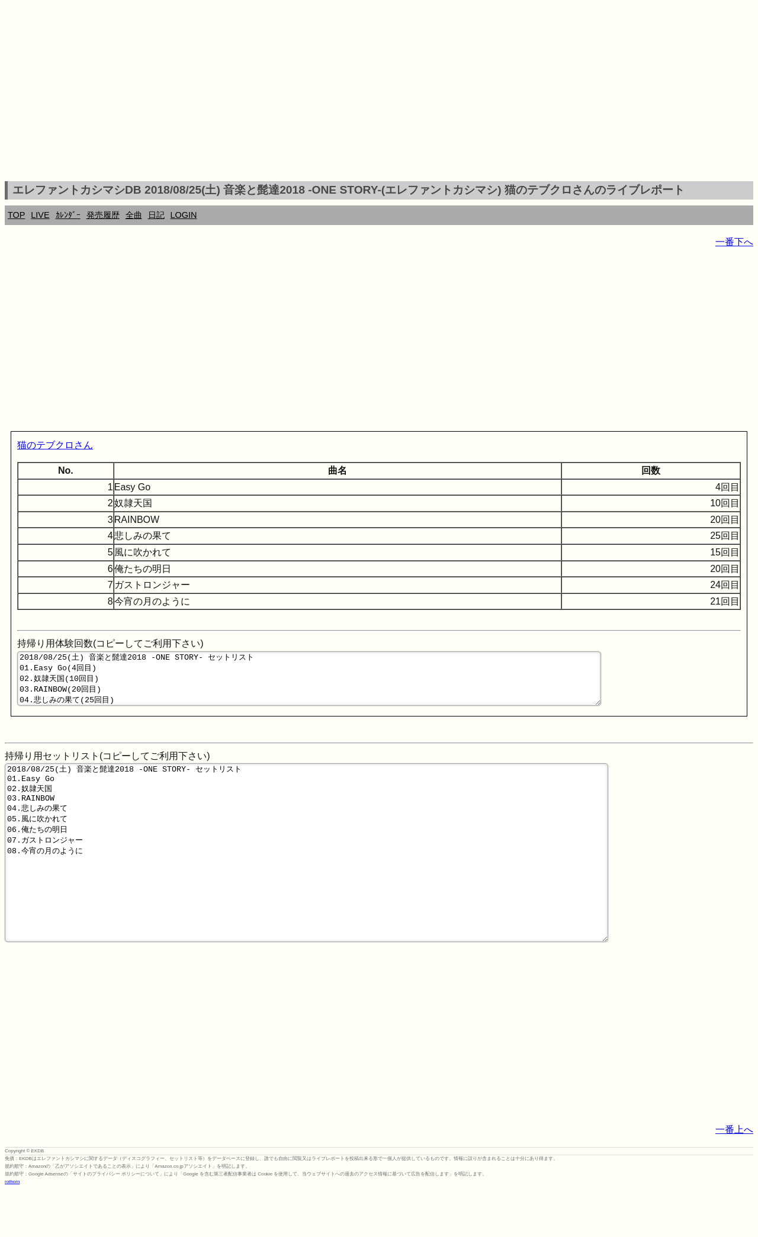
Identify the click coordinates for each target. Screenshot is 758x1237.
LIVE (40, 215)
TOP (16, 215)
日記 (156, 215)
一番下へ (734, 242)
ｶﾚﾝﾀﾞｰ (68, 215)
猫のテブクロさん (55, 445)
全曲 (134, 215)
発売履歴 (103, 215)
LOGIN (184, 215)
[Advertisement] (379, 92)
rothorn (12, 1227)
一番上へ (734, 1176)
